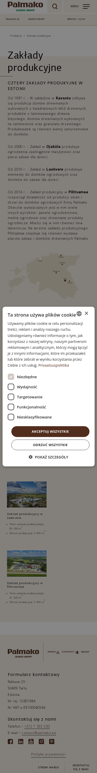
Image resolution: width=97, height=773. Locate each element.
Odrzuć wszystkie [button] (50, 444)
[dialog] (48, 386)
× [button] (86, 313)
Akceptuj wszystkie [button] (50, 431)
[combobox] (79, 313)
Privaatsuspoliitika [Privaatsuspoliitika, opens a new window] (53, 365)
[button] (48, 457)
